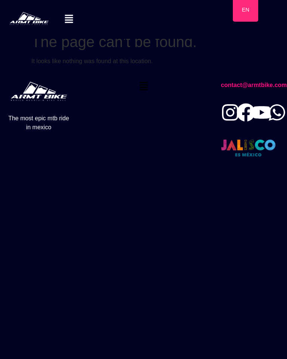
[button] (69, 19)
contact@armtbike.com (254, 85)
